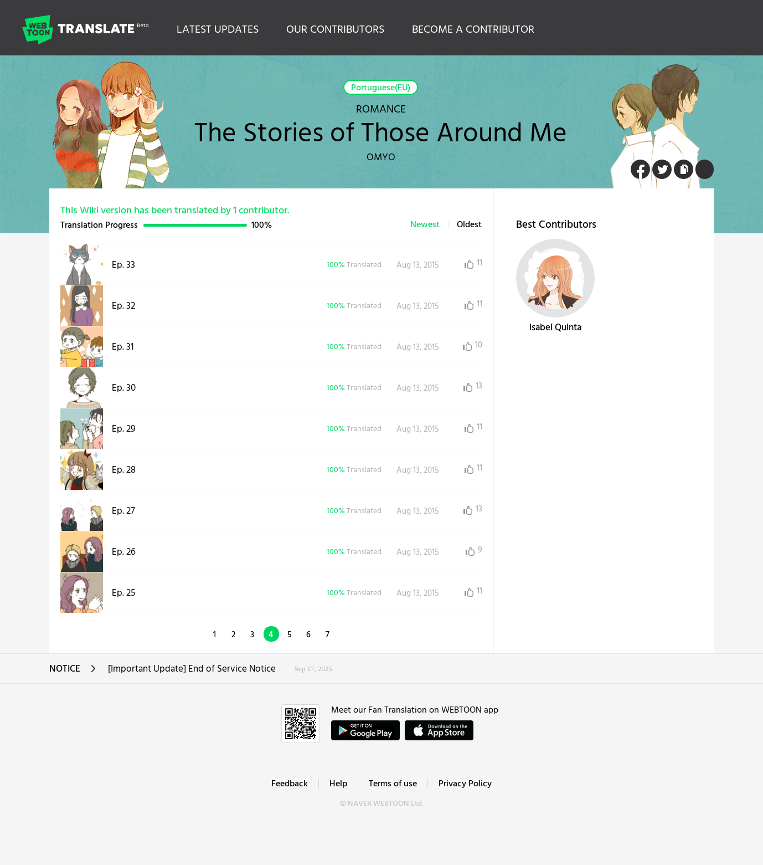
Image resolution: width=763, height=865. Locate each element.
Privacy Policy (465, 784)
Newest (425, 225)
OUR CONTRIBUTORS (335, 30)
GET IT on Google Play (365, 730)
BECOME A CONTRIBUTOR (473, 30)
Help (338, 784)
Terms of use (393, 784)
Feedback (289, 784)
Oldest (469, 225)
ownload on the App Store (439, 730)
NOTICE (72, 672)
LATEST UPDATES (218, 30)
